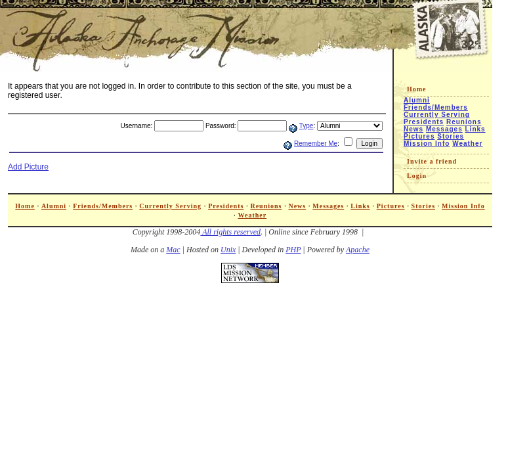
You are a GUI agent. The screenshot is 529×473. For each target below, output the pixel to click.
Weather (467, 143)
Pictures (419, 136)
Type (306, 125)
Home (417, 89)
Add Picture (28, 166)
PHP (293, 249)
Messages (444, 129)
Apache (358, 249)
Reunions (464, 121)
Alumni (417, 100)
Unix (228, 249)
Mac (173, 249)
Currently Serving (437, 114)
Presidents (424, 121)
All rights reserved (230, 231)
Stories (450, 136)
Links (475, 129)
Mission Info (427, 143)
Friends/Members (436, 107)
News (413, 129)
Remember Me (315, 143)
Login (417, 175)
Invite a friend (432, 161)
